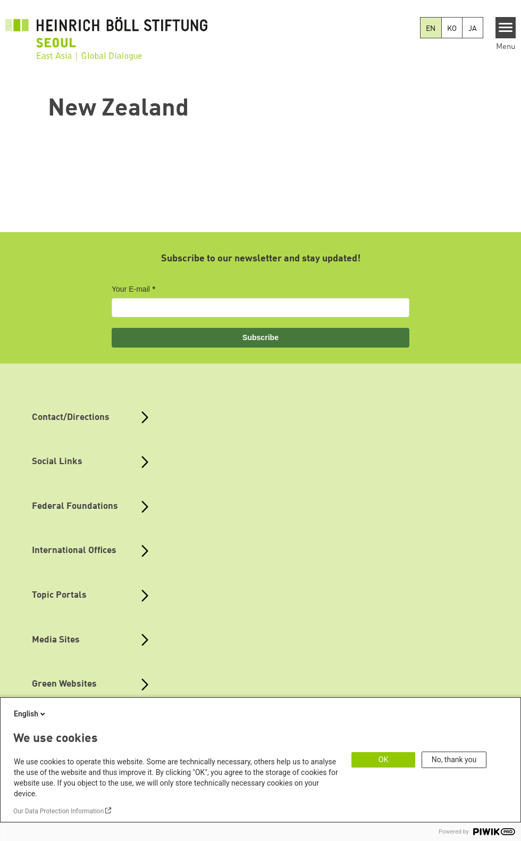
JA (472, 28)
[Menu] (505, 27)
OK (383, 759)
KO (452, 28)
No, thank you (454, 759)
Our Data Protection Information (58, 811)
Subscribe (260, 337)
